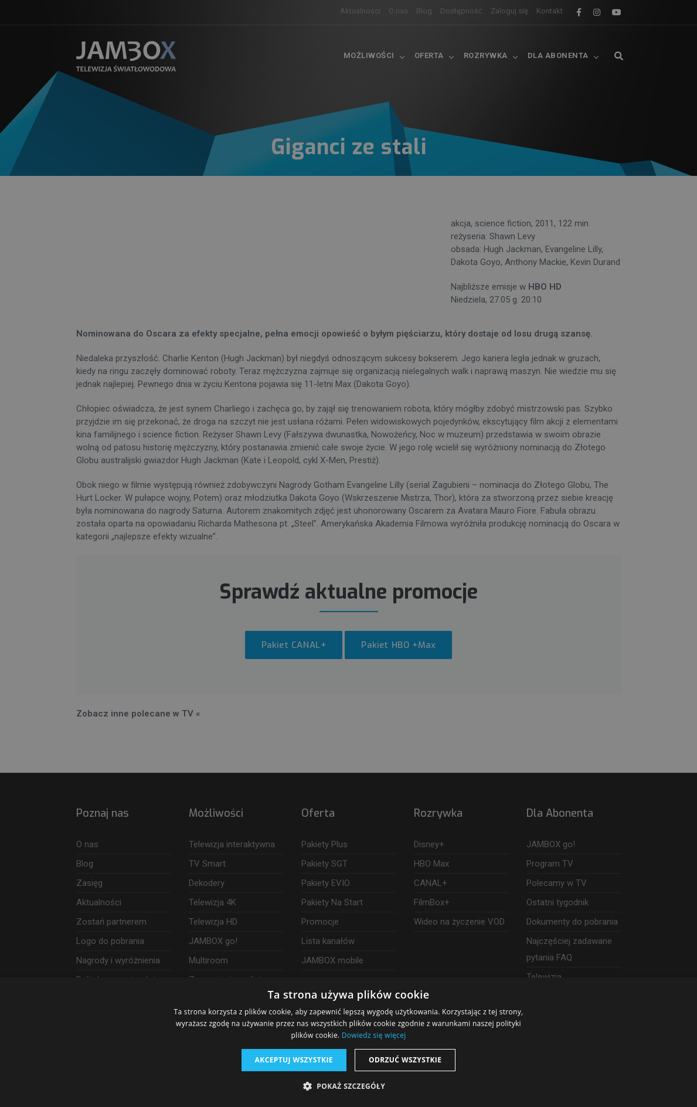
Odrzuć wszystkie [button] (405, 1060)
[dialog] (348, 553)
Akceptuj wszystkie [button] (294, 1060)
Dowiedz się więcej (374, 1035)
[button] (348, 1086)
